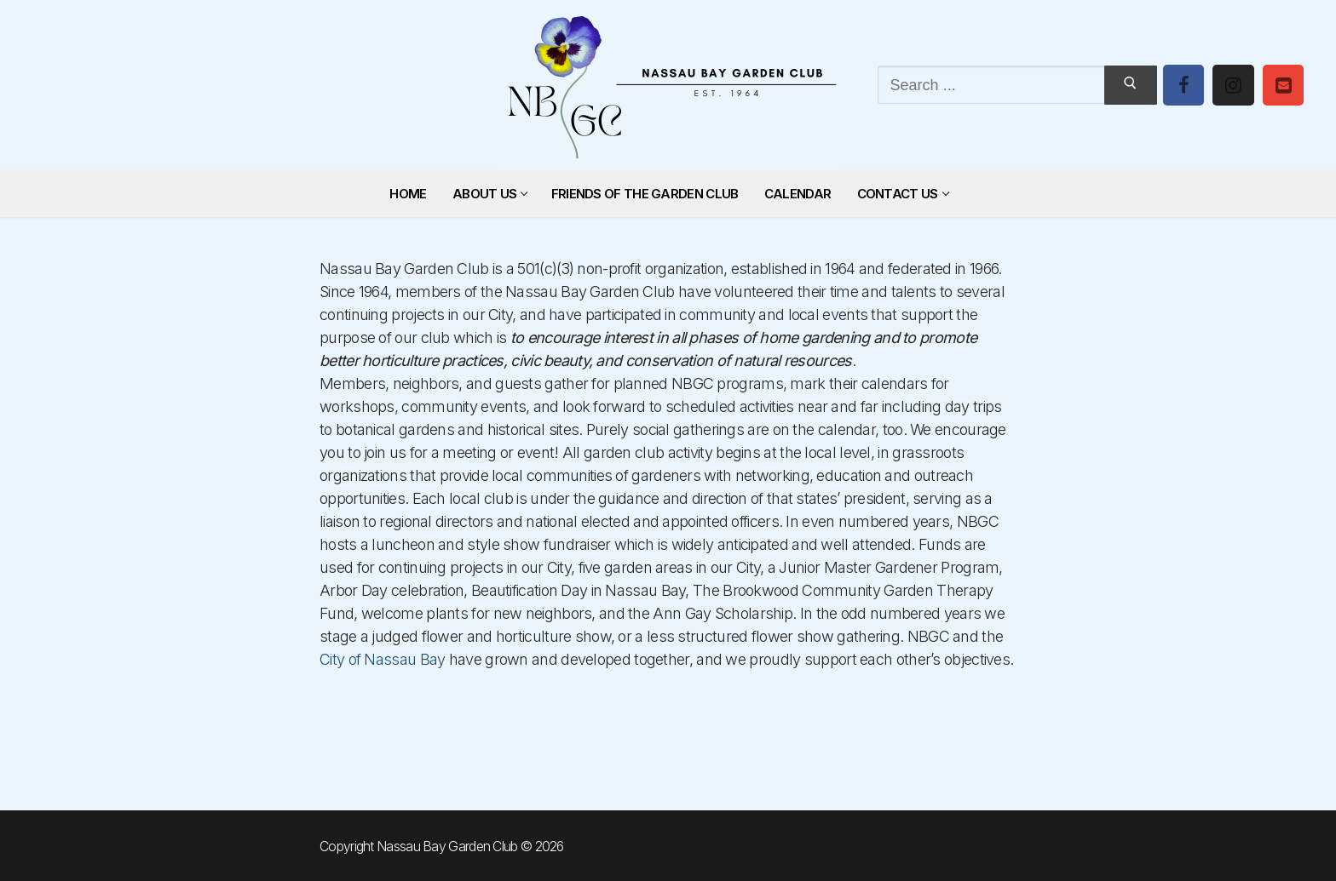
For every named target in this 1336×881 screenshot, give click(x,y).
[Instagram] (1232, 85)
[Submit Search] (1130, 86)
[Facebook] (1183, 85)
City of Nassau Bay (382, 659)
